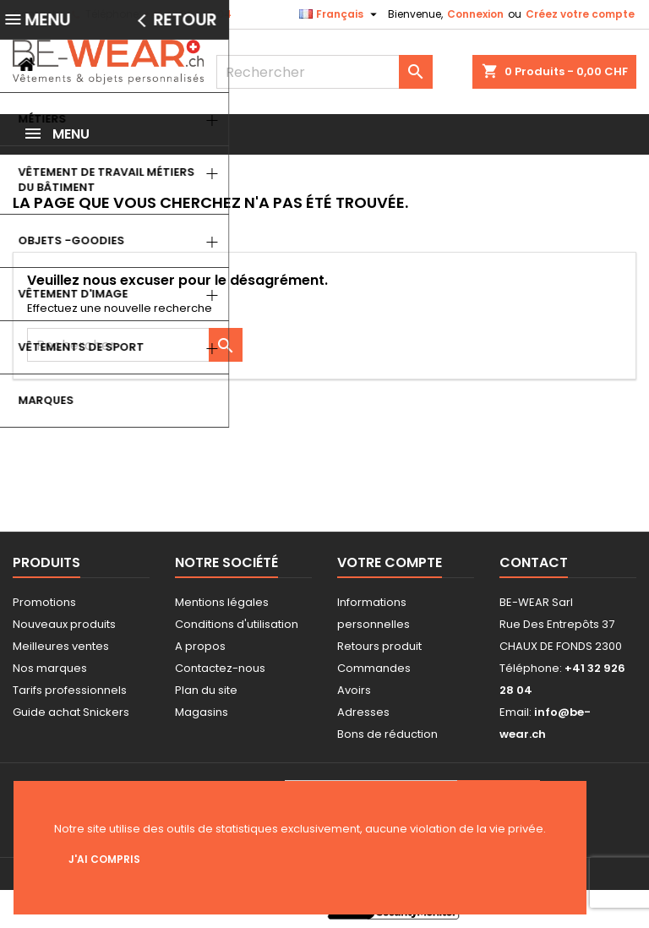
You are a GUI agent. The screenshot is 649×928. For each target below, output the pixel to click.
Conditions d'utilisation (236, 624)
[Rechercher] (324, 72)
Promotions (44, 602)
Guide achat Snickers (71, 712)
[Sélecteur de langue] (340, 14)
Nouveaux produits (64, 624)
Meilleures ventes (61, 646)
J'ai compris (104, 859)
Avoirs (354, 690)
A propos (200, 646)
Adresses (363, 712)
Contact (34, 14)
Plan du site (206, 690)
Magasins (201, 712)
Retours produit (379, 646)
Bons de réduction (387, 734)
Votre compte (389, 562)
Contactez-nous (220, 668)
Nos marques (50, 668)
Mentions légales (222, 602)
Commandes (374, 668)
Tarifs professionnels (70, 690)
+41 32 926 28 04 (188, 14)
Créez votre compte (580, 14)
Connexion (475, 14)
